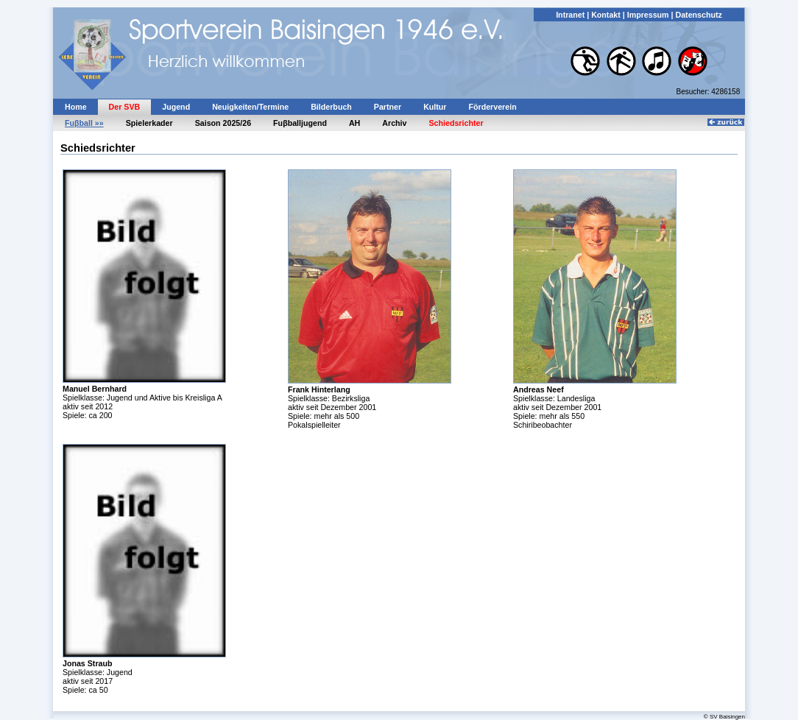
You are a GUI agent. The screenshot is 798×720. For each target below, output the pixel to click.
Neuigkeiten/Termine (250, 106)
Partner (387, 106)
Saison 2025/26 (223, 123)
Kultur (434, 106)
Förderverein (493, 106)
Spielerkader (149, 123)
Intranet (570, 14)
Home (76, 106)
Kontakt (606, 14)
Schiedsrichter (456, 123)
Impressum (648, 14)
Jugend (176, 106)
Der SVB (125, 106)
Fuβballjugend (300, 123)
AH (354, 123)
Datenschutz (698, 14)
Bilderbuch (331, 106)
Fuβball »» (84, 123)
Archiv (394, 123)
